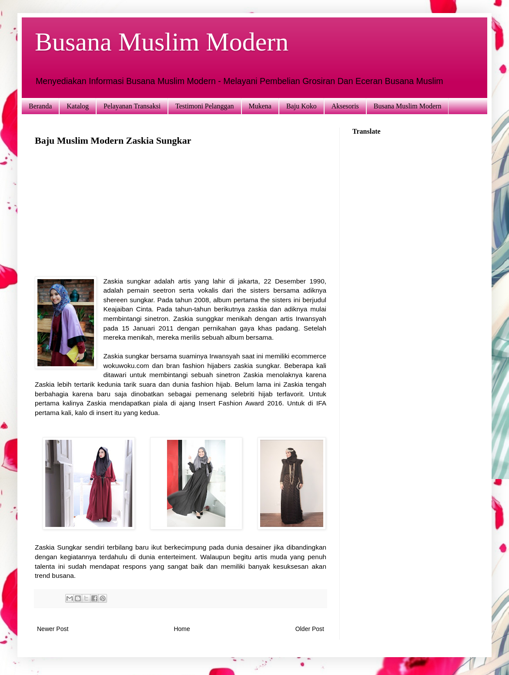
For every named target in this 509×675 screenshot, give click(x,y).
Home (182, 628)
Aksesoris (345, 106)
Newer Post (52, 628)
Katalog (78, 106)
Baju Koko (301, 106)
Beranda (40, 106)
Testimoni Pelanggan (204, 106)
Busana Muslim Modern (161, 41)
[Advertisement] (180, 216)
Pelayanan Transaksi (132, 106)
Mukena (260, 106)
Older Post (309, 628)
